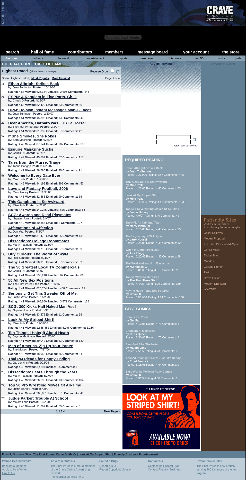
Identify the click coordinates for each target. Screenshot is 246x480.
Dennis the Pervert (138, 317)
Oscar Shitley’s (213, 232)
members (114, 52)
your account (196, 52)
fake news (146, 58)
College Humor (213, 266)
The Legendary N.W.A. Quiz (144, 236)
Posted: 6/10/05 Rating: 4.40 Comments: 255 (154, 226)
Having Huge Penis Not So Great (147, 290)
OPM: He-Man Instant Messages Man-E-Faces (49, 110)
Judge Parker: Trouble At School (38, 398)
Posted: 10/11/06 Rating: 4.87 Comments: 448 (155, 171)
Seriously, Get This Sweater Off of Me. (43, 293)
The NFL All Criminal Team (143, 222)
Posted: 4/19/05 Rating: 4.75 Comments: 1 (152, 320)
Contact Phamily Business (164, 469)
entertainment (95, 58)
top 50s (200, 58)
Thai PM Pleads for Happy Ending (39, 359)
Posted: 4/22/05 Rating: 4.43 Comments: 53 (153, 185)
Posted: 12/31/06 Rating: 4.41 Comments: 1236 (155, 199)
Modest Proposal (214, 238)
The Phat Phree (43, 454)
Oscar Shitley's (66, 454)
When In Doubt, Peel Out (142, 249)
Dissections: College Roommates (38, 241)
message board (153, 52)
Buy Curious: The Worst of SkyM (38, 254)
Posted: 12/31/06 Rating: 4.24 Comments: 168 (155, 294)
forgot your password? (185, 145)
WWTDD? (210, 289)
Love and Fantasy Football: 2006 (38, 188)
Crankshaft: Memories (140, 330)
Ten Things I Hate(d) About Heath (38, 332)
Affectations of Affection (30, 228)
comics (221, 58)
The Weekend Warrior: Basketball (148, 263)
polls (238, 58)
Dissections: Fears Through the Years (42, 372)
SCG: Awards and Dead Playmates (39, 215)
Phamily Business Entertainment (136, 454)
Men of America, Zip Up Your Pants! (40, 346)
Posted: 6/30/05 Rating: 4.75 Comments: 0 (152, 334)
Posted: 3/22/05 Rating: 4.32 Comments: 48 (153, 253)
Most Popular (40, 78)
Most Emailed (61, 78)
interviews (175, 58)
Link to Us (8, 473)
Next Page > (112, 411)
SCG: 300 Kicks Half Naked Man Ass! (42, 306)
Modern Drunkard (215, 283)
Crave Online (212, 278)
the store (231, 52)
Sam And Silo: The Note (141, 344)
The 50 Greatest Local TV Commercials (44, 267)
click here (77, 476)
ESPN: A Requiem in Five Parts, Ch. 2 (42, 97)
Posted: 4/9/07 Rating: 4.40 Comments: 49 (152, 212)
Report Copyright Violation (115, 469)
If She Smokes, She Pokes (32, 136)
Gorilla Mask (211, 249)
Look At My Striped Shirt (95, 454)
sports (123, 58)
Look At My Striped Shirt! (31, 319)
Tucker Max (211, 255)
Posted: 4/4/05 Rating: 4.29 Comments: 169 (153, 280)
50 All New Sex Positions (31, 280)
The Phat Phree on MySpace (222, 244)
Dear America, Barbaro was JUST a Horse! (47, 123)
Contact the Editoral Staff (163, 465)
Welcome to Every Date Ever (34, 175)
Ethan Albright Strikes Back (33, 83)
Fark (206, 272)
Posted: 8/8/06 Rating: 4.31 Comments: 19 (152, 267)
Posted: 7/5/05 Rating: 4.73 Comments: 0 (152, 348)
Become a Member (14, 465)
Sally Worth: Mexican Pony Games (149, 371)
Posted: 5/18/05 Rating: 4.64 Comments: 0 (154, 361)
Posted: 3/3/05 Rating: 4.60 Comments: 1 (152, 375)
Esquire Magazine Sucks (30, 149)
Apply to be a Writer (14, 469)
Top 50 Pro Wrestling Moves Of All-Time (44, 385)
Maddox (209, 261)
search (12, 52)
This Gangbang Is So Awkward (36, 201)
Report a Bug (107, 465)
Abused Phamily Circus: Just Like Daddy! (154, 357)
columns (38, 58)
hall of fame (42, 52)
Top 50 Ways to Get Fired (142, 277)
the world (63, 58)
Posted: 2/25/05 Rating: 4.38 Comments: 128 (154, 239)
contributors (80, 52)
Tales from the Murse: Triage (34, 162)
